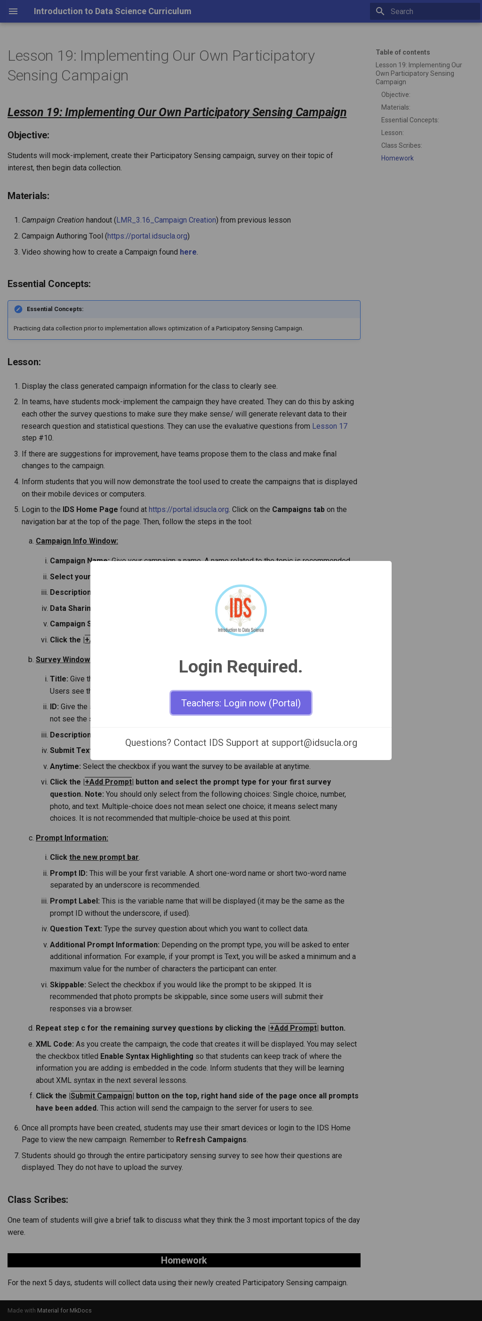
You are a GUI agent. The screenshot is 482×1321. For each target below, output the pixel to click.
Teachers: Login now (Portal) (241, 703)
